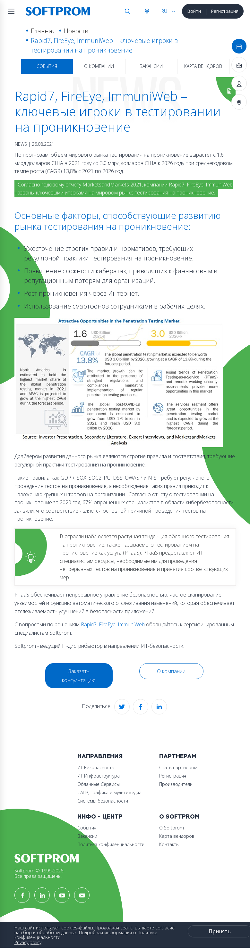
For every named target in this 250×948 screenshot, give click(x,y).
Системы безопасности (102, 801)
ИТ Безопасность (95, 767)
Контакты (169, 844)
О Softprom (179, 816)
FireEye (107, 624)
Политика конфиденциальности (110, 844)
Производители (176, 784)
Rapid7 (89, 624)
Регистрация (224, 11)
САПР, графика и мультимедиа (109, 792)
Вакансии (151, 66)
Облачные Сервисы (98, 784)
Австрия (147, 11)
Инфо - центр (100, 816)
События (47, 66)
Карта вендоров (203, 66)
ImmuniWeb (131, 624)
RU (164, 11)
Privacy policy (27, 942)
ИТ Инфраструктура (98, 776)
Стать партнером (178, 767)
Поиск (127, 11)
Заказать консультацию (79, 676)
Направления (100, 756)
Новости (76, 31)
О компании (99, 66)
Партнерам (177, 756)
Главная (43, 31)
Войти (194, 11)
